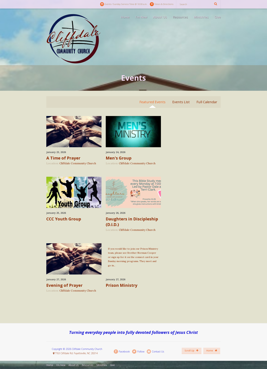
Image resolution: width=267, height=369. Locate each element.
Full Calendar (207, 102)
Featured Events (152, 102)
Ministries (201, 17)
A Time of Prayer (63, 158)
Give (217, 17)
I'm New (141, 17)
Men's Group (118, 158)
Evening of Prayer (64, 285)
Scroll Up (191, 350)
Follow (138, 351)
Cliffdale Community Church (77, 163)
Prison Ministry (121, 285)
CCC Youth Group (63, 219)
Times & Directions (161, 4)
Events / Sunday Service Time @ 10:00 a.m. (123, 4)
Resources (180, 17)
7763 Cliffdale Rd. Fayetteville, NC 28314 (76, 353)
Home (125, 17)
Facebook (122, 351)
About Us (160, 17)
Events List (181, 102)
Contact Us (155, 351)
